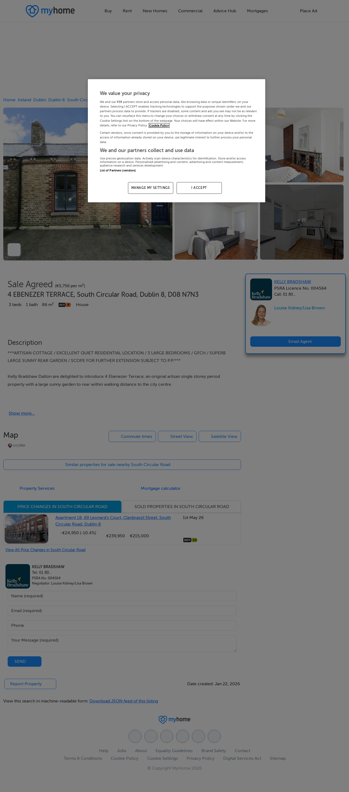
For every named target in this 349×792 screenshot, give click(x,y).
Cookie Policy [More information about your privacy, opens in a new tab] (159, 125)
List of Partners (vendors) (118, 170)
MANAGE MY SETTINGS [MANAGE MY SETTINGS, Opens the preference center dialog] (150, 188)
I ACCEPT (199, 188)
